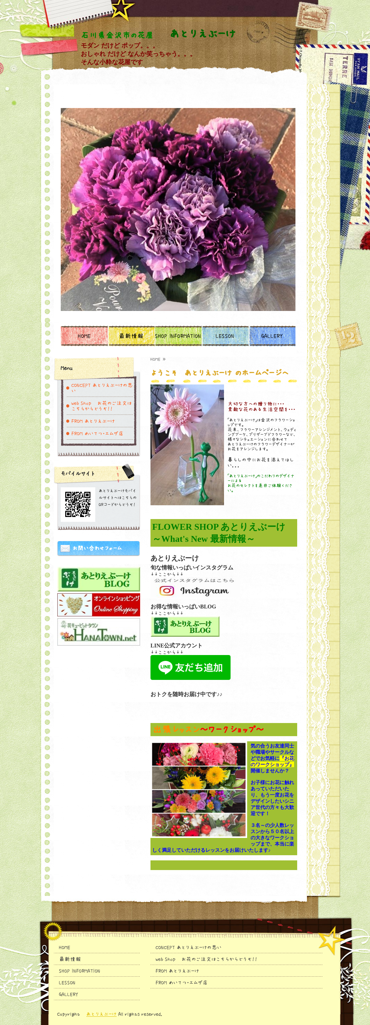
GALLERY (272, 336)
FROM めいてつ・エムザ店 (97, 433)
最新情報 (131, 336)
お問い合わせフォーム (97, 548)
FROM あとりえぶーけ (93, 421)
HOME (84, 336)
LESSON (225, 336)
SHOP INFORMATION (178, 336)
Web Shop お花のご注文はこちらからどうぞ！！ (101, 405)
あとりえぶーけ (101, 1014)
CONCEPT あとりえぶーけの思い (102, 387)
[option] (178, 201)
